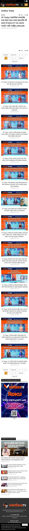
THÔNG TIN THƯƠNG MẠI (8, 438)
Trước (21, 15)
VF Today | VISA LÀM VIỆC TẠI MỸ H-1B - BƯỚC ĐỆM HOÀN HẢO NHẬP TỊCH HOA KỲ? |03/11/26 (14, 108)
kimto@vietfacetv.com (16, 522)
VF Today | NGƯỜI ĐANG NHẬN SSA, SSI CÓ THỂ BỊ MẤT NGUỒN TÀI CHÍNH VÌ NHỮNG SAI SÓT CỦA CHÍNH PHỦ (14, 311)
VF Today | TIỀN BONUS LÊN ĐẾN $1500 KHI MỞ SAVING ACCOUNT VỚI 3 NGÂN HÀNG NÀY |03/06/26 (14, 184)
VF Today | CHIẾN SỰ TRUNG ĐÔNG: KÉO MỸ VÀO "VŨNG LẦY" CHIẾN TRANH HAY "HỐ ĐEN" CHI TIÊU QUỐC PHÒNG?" (14, 234)
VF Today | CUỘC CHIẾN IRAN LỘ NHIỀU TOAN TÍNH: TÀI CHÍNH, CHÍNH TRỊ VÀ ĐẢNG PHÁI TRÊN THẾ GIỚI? (14, 134)
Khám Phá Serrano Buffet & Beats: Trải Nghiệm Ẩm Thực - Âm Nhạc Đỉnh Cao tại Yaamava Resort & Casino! (17, 491)
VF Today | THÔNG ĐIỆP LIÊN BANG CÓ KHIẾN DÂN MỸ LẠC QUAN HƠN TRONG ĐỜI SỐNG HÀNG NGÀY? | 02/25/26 (14, 337)
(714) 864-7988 (15, 514)
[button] (26, 4)
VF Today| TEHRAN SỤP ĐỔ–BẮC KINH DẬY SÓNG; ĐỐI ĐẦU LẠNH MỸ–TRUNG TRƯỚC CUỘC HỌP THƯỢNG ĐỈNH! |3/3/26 (14, 260)
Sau (25, 15)
